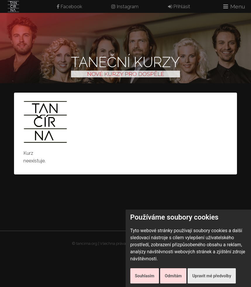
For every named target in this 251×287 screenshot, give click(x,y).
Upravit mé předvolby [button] (211, 276)
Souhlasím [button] (145, 276)
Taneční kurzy (125, 62)
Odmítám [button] (173, 276)
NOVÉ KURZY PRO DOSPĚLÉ (125, 74)
